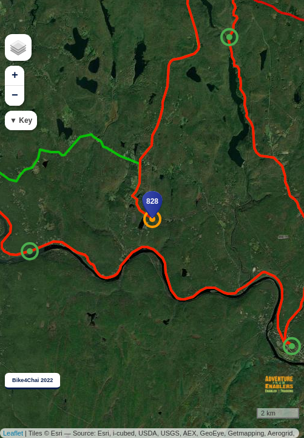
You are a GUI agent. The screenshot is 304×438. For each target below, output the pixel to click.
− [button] (15, 95)
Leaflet (13, 433)
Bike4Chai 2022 (32, 380)
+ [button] (15, 75)
